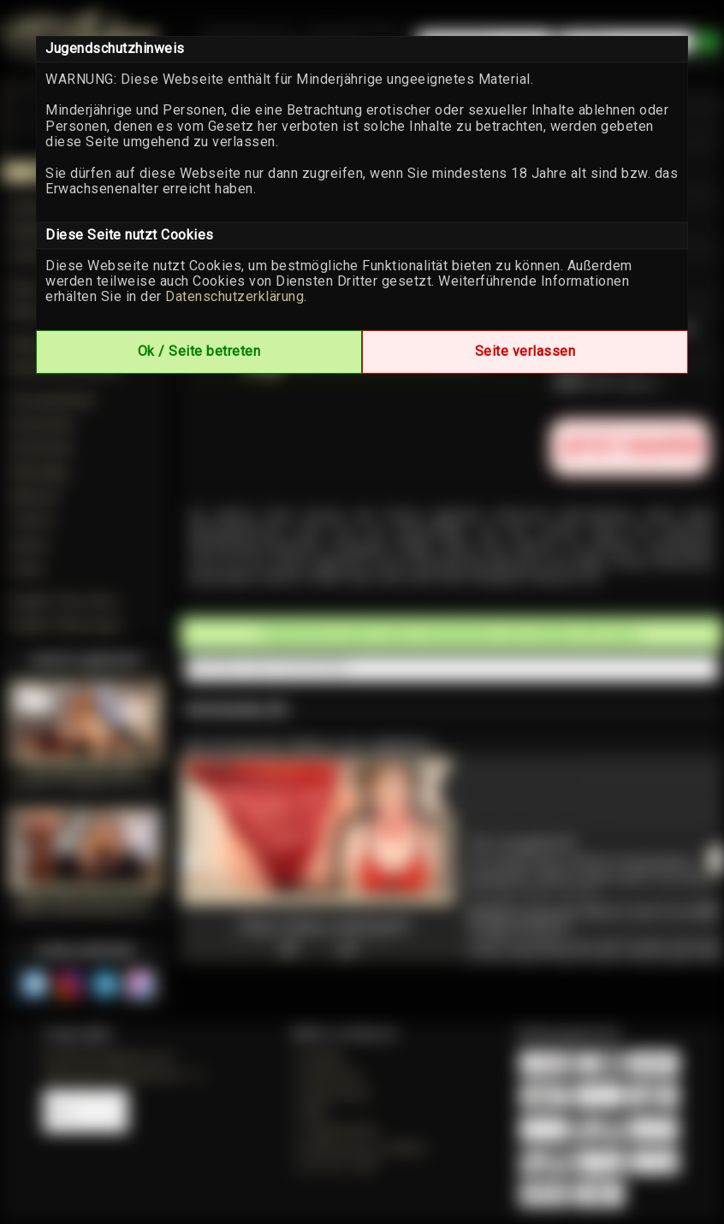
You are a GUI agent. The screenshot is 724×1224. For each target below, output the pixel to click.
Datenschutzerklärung (234, 296)
